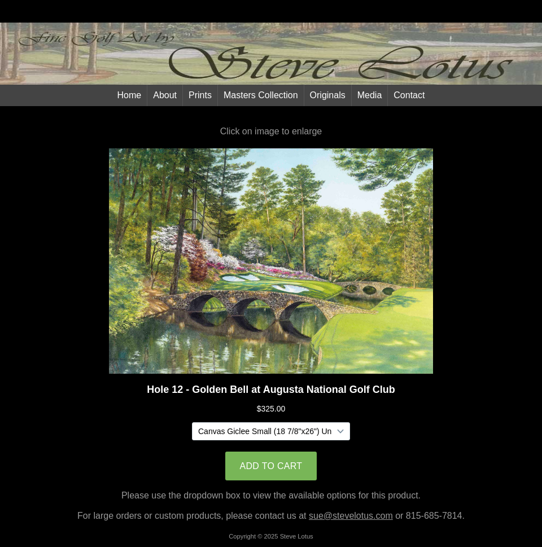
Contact (409, 95)
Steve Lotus (296, 536)
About (165, 95)
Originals (328, 95)
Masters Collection (261, 95)
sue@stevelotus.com (351, 515)
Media (369, 95)
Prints (200, 95)
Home (129, 95)
